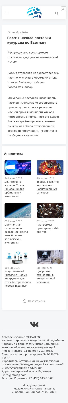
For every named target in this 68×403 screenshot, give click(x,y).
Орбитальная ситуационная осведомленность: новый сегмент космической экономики (16, 233)
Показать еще (37, 301)
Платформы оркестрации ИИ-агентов (48, 228)
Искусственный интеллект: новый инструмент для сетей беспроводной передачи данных (18, 278)
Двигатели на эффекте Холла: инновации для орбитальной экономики (14, 189)
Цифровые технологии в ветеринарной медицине (46, 277)
